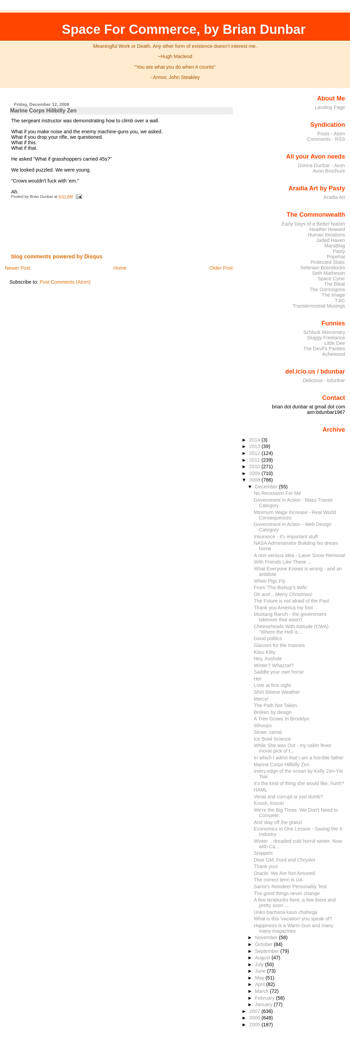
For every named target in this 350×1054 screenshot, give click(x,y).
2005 (255, 1024)
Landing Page (330, 107)
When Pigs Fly (269, 581)
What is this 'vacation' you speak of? (293, 918)
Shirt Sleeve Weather (277, 692)
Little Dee (334, 343)
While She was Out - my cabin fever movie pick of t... (293, 748)
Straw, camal (268, 732)
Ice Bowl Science (272, 739)
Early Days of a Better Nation (313, 224)
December (267, 486)
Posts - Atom (331, 133)
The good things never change (287, 893)
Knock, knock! (269, 803)
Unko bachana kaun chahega (286, 912)
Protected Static (327, 262)
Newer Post (17, 268)
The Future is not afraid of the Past (291, 601)
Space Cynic (331, 278)
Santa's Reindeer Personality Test (290, 886)
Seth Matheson (328, 273)
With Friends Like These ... (283, 562)
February (265, 998)
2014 (255, 440)
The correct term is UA (278, 879)
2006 (255, 1018)
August (263, 957)
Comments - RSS (326, 139)
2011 (255, 460)
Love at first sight (272, 685)
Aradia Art (334, 197)
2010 (255, 466)
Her (258, 678)
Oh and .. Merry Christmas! (283, 594)
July (260, 964)
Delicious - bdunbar (324, 380)
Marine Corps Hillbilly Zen (43, 110)
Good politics (268, 638)
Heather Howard (327, 229)
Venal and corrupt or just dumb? (288, 796)
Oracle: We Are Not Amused (284, 873)
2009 (255, 473)
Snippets (263, 853)
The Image (333, 295)
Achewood (333, 354)
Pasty (339, 251)
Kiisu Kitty (264, 652)
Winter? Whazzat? (274, 665)
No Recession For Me (277, 493)
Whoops (263, 725)
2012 (255, 453)
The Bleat (334, 284)
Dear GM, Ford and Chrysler (284, 860)
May (260, 978)
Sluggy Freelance (326, 337)
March (262, 991)
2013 (255, 446)
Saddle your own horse (279, 672)
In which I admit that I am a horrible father (299, 757)
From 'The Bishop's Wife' (281, 587)
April (260, 984)
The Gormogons (327, 289)
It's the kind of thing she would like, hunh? (299, 783)
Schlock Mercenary (324, 332)
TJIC (340, 300)
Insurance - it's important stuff (286, 536)
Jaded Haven (330, 240)
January (264, 1004)
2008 (255, 480)
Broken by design (273, 712)
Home (119, 268)
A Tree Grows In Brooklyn (281, 718)
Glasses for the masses (279, 645)
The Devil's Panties (324, 348)
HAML (261, 790)
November (267, 937)
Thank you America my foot (283, 607)
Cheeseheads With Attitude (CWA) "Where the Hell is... (291, 629)
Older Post (221, 268)
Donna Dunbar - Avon (321, 165)
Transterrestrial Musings (319, 306)
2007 (255, 1011)
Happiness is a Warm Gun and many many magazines (294, 928)
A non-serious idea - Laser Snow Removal (299, 555)
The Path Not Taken (275, 705)
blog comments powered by (57, 256)
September (267, 951)
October (264, 944)
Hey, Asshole (268, 658)
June (261, 971)
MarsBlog (334, 245)
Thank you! (266, 866)
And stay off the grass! (278, 822)
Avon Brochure (329, 171)
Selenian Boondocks (322, 267)
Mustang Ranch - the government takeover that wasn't (290, 616)
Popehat (336, 256)
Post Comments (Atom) (65, 282)
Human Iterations (326, 235)
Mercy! (261, 699)
